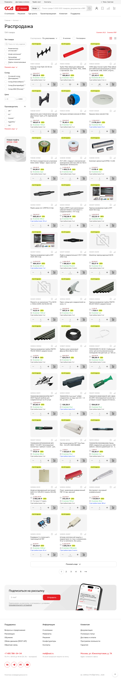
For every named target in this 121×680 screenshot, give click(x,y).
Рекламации (10, 634)
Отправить (51, 597)
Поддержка (75, 14)
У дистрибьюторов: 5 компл (68, 550)
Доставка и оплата (22, 2)
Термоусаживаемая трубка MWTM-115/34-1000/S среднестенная (43, 350)
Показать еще (73, 564)
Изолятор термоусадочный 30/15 (101, 255)
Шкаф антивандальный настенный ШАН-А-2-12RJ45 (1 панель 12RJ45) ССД (43, 492)
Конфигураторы (49, 641)
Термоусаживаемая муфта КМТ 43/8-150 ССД (100, 209)
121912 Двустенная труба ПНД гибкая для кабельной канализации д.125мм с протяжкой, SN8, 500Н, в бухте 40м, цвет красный (102, 69)
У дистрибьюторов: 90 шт (38, 550)
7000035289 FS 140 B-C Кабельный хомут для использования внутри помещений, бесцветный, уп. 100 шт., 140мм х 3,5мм (102, 351)
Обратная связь (11, 645)
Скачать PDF (111, 32)
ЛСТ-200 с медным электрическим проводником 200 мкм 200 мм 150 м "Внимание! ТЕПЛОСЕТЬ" (73, 163)
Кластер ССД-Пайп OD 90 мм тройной (41, 68)
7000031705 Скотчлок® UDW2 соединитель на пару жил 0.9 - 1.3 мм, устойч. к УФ (72, 398)
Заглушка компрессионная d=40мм (73, 114)
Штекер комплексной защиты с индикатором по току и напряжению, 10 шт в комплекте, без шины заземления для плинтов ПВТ (73, 540)
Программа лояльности (90, 641)
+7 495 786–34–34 (13, 653)
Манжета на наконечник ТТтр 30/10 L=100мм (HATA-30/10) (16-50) (43, 303)
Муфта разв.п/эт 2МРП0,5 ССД (41, 208)
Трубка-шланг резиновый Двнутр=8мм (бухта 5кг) (69, 350)
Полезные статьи (88, 634)
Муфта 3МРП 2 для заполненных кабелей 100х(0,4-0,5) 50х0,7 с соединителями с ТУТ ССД (71, 210)
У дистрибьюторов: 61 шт (97, 127)
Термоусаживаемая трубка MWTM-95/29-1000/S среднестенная (102, 303)
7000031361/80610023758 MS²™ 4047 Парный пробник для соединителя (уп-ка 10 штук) (42, 398)
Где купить (32, 14)
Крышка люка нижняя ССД (98, 114)
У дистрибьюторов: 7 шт (38, 268)
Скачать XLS (101, 32)
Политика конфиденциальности (16, 675)
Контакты (47, 2)
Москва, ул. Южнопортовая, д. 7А (96, 653)
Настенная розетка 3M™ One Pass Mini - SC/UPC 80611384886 (72, 444)
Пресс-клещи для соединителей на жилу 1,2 (72, 303)
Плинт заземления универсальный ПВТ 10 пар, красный (72, 491)
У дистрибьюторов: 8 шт (67, 409)
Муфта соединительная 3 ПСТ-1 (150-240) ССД (73, 256)
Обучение (9, 637)
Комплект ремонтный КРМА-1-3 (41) (102, 161)
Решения (21, 14)
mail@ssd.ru (48, 653)
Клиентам (63, 14)
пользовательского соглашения (20, 605)
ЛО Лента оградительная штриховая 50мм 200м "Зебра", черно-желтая (43, 162)
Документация (87, 630)
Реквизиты (8, 2)
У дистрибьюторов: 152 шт (38, 221)
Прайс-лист (36, 2)
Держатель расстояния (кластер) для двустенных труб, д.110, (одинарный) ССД (43, 116)
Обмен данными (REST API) (16, 641)
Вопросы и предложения (15, 630)
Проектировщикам (48, 14)
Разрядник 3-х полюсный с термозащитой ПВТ (40, 538)
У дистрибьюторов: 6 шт (67, 456)
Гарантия (84, 645)
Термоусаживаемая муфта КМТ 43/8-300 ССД (41, 256)
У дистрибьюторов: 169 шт (97, 503)
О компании (9, 14)
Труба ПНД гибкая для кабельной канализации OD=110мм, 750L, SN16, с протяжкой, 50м (73, 68)
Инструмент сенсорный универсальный (97, 491)
